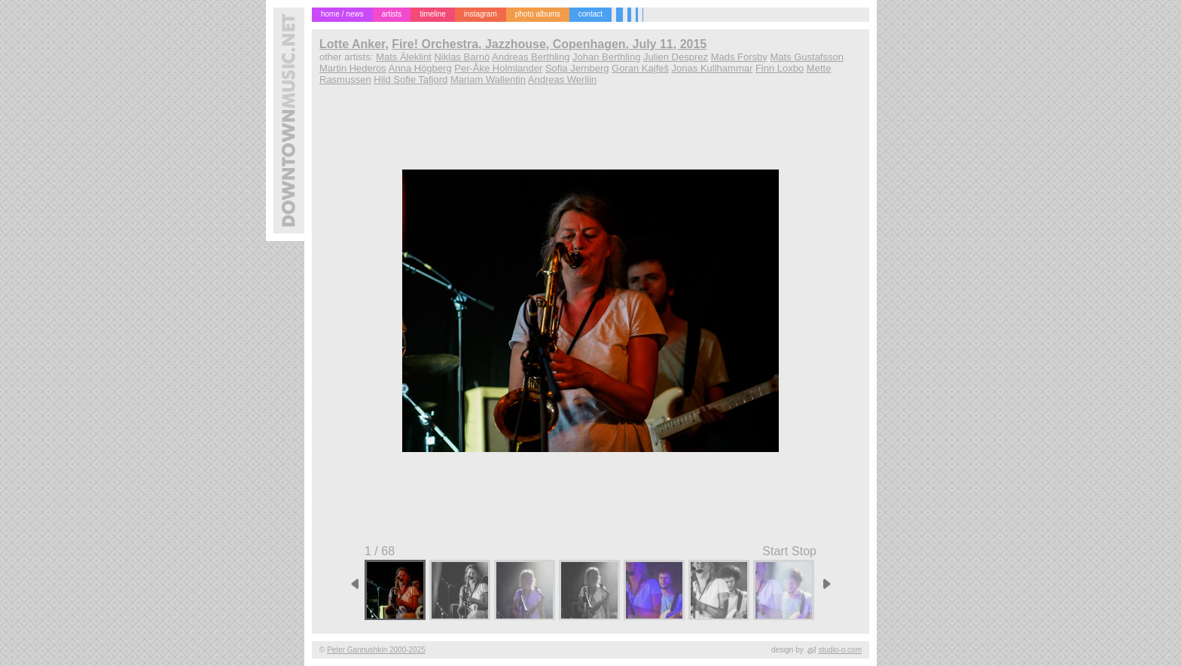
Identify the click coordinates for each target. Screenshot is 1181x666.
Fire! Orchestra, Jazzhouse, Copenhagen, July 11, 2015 (549, 44)
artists (392, 14)
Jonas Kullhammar (712, 68)
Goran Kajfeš (640, 68)
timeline (432, 14)
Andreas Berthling (530, 57)
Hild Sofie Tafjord (410, 79)
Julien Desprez (675, 57)
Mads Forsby (739, 57)
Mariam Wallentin (488, 79)
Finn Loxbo (779, 68)
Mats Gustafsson (807, 57)
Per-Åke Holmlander (498, 68)
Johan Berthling (606, 57)
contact (590, 14)
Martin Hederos (352, 68)
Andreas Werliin (562, 79)
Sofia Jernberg (577, 68)
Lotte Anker (352, 44)
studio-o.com (840, 650)
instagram (480, 14)
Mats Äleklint (404, 57)
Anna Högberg (420, 68)
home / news (342, 14)
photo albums (537, 14)
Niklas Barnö (462, 57)
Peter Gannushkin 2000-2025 (376, 650)
